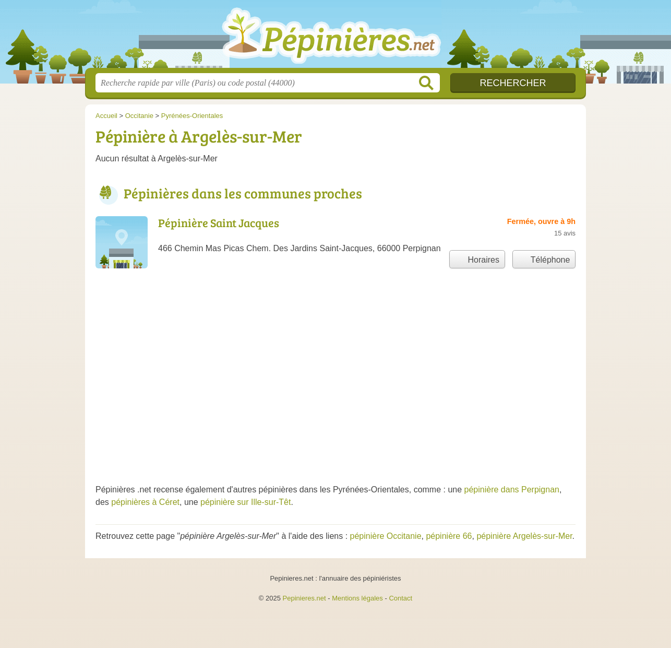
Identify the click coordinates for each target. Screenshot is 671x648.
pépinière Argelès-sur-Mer (524, 536)
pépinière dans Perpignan (511, 489)
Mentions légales (357, 598)
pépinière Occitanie (386, 536)
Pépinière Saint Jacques (218, 222)
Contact (400, 598)
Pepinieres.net (304, 598)
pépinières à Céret (145, 502)
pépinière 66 (449, 536)
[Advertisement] (335, 389)
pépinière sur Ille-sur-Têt (245, 502)
